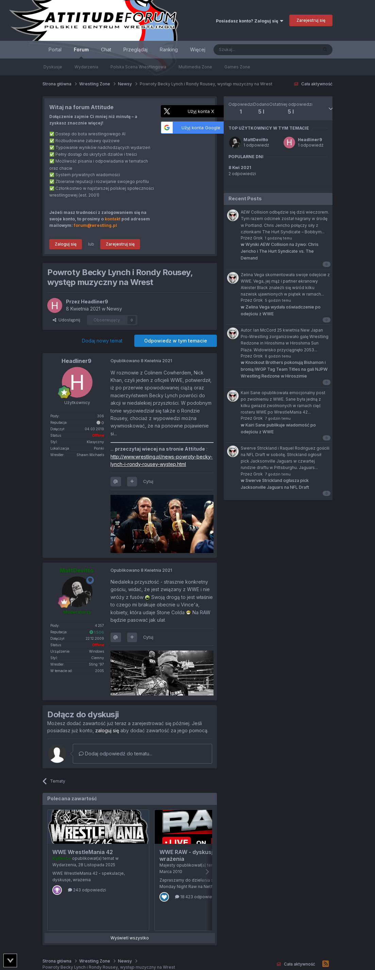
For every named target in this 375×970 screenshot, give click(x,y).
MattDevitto (255, 139)
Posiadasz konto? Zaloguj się (249, 20)
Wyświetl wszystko (129, 937)
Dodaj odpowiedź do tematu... (115, 753)
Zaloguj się (65, 244)
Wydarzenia (86, 66)
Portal (55, 49)
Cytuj (148, 481)
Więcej (197, 49)
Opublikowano (141, 360)
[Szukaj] (249, 49)
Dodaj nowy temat (102, 341)
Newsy (114, 309)
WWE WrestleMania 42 (82, 852)
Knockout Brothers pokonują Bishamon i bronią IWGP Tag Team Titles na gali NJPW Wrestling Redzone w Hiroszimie (284, 369)
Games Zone (237, 66)
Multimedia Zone (195, 66)
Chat (106, 49)
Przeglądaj (135, 49)
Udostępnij (66, 319)
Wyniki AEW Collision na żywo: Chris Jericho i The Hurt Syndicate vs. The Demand (280, 251)
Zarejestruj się (310, 20)
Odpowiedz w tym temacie (175, 341)
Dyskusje (53, 66)
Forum (81, 52)
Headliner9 (310, 139)
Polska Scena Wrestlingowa (138, 66)
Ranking (169, 49)
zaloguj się (107, 730)
